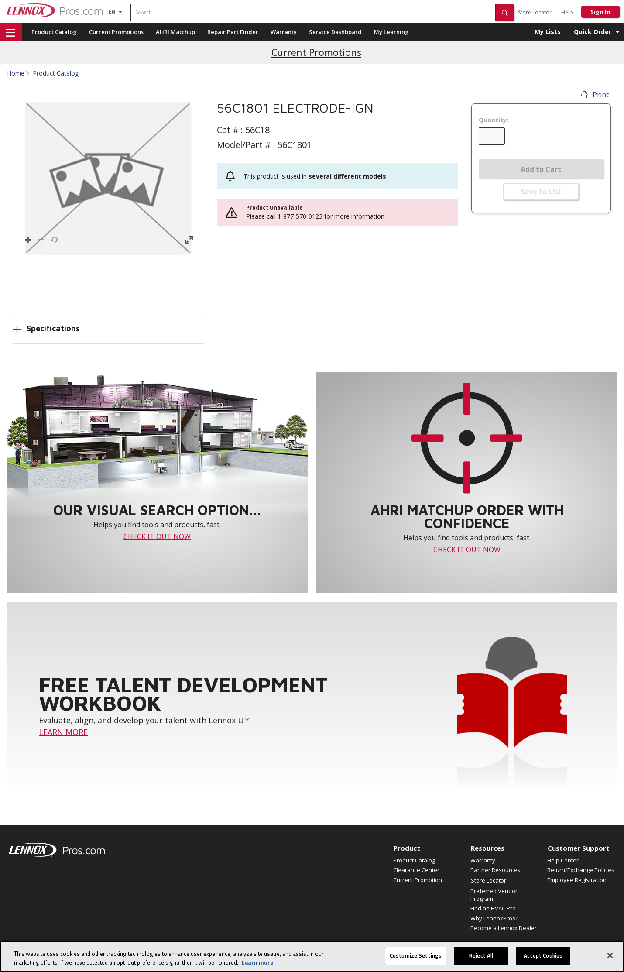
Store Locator (535, 12)
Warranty (284, 32)
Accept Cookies (543, 955)
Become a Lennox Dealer (503, 928)
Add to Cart (541, 169)
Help (567, 12)
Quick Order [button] (592, 31)
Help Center (563, 860)
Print (595, 95)
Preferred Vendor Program (494, 895)
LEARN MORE (63, 731)
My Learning (391, 32)
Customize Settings (416, 955)
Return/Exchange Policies (580, 870)
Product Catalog (54, 32)
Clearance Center (416, 870)
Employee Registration (577, 880)
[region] (312, 956)
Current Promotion (417, 880)
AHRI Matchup (175, 32)
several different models (347, 176)
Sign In (600, 12)
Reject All (481, 955)
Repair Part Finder (232, 32)
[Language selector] (112, 11)
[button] (505, 12)
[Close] (610, 955)
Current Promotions (116, 32)
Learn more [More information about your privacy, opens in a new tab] (257, 962)
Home (15, 73)
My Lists (548, 31)
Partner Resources (495, 870)
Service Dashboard (335, 32)
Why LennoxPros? (494, 918)
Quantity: (493, 120)
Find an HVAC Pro (493, 908)
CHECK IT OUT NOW (157, 536)
